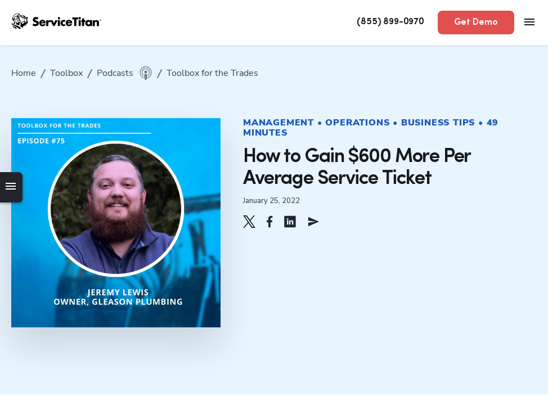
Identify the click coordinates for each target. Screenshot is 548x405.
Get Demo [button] (476, 22)
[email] (313, 221)
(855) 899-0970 (390, 21)
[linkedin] (290, 221)
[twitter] (249, 221)
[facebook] (270, 221)
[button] (249, 221)
